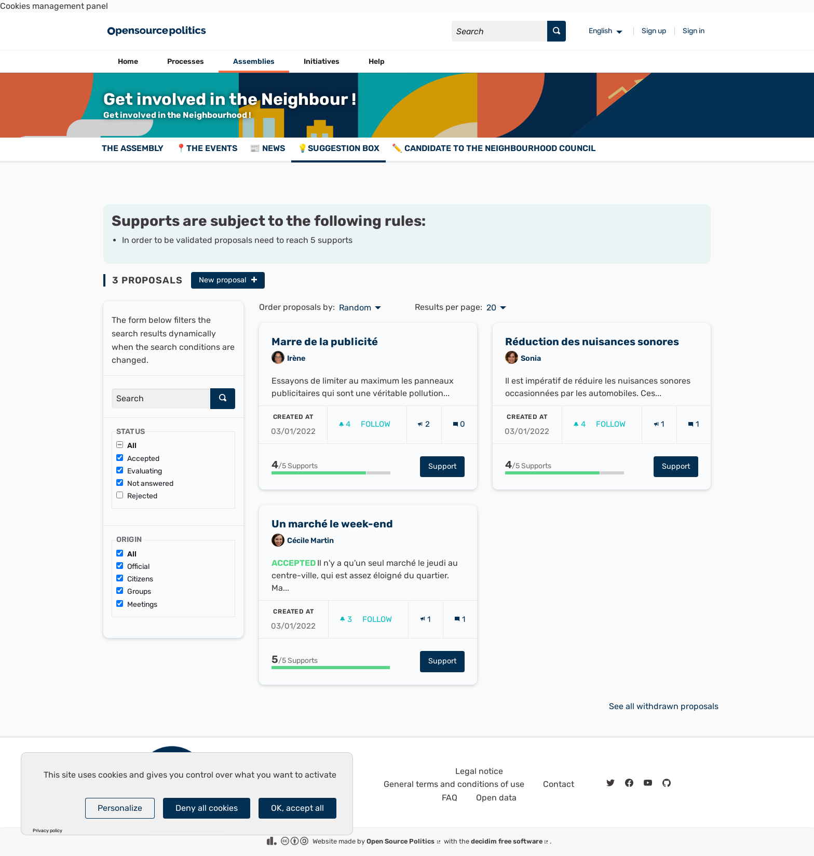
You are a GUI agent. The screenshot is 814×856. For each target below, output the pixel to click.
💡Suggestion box (338, 148)
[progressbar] (331, 476)
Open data (496, 798)
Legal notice (479, 771)
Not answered (144, 483)
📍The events (206, 148)
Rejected (136, 496)
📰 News (267, 148)
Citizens (134, 579)
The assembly (133, 148)
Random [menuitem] (355, 308)
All (126, 445)
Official (133, 566)
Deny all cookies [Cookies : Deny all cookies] (206, 808)
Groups (133, 591)
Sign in (693, 30)
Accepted (137, 458)
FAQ (449, 798)
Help (377, 61)
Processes (185, 61)
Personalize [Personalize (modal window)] (120, 808)
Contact (558, 784)
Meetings (136, 604)
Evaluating (139, 471)
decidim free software (510, 841)
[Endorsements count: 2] (423, 428)
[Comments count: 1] (693, 428)
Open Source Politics (404, 841)
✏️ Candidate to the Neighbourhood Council (493, 148)
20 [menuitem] (491, 308)
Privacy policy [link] (47, 830)
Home (128, 61)
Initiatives (322, 61)
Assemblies (254, 61)
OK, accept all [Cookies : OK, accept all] (297, 808)
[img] (254, 279)
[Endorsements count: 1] (659, 428)
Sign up (654, 30)
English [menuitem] (601, 30)
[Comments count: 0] (459, 428)
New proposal (228, 280)
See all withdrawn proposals (663, 706)
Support (446, 470)
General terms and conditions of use (454, 784)
